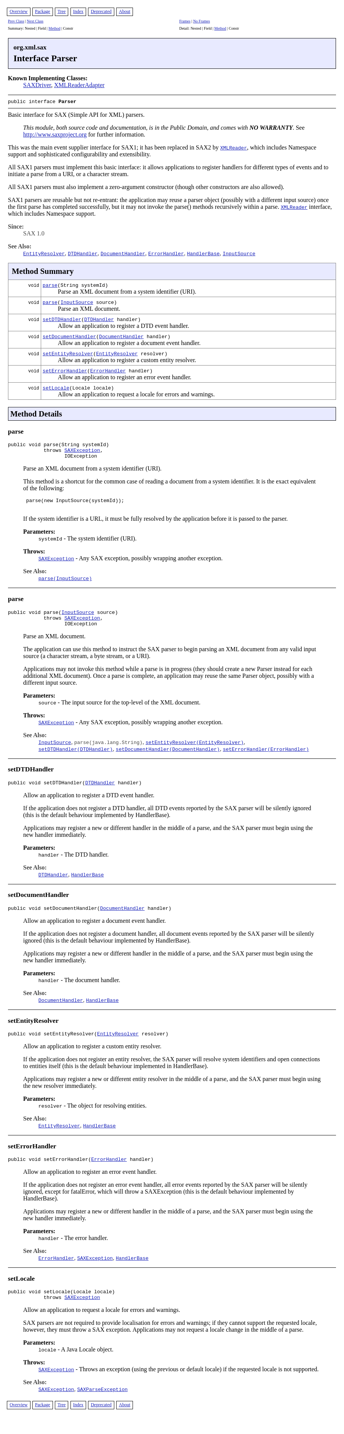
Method (54, 28)
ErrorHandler (108, 369)
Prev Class (16, 21)
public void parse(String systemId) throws (58, 448)
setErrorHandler (65, 369)
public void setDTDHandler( (46, 792)
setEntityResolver (68, 352)
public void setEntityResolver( (52, 1045)
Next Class (35, 21)
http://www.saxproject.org (55, 133)
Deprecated (101, 11)
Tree (62, 11)
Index (78, 11)
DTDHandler (99, 318)
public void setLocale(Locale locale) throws (61, 1309)
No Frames (201, 21)
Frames (184, 21)
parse (50, 284)
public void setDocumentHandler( (54, 918)
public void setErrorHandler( (49, 1172)
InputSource (77, 301)
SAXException (82, 451)
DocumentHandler (121, 335)
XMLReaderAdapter (79, 85)
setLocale (56, 386)
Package (42, 11)
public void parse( (34, 618)
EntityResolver (117, 352)
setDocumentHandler (69, 335)
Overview (18, 11)
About (124, 11)
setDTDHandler (62, 318)
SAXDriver (37, 85)
